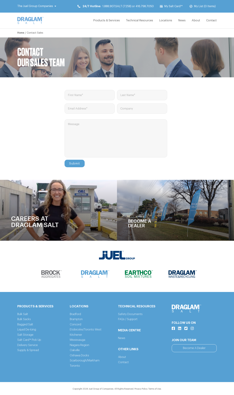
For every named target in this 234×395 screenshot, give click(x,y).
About (196, 20)
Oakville (75, 350)
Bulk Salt (22, 314)
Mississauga (77, 339)
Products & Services (106, 20)
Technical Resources (139, 20)
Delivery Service (27, 345)
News (182, 20)
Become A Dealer (194, 348)
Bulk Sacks (24, 319)
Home (20, 33)
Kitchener (76, 334)
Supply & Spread (28, 350)
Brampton (76, 319)
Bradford (75, 314)
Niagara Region (79, 345)
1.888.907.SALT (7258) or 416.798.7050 (115, 6)
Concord (75, 324)
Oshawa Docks (79, 355)
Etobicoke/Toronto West (85, 329)
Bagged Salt (25, 324)
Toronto (75, 365)
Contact (211, 20)
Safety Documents (130, 314)
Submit (74, 163)
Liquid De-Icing (26, 329)
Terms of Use (154, 389)
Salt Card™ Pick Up (29, 339)
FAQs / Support (127, 319)
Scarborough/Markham (85, 360)
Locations (165, 20)
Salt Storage (25, 334)
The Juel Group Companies (36, 6)
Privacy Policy (140, 389)
